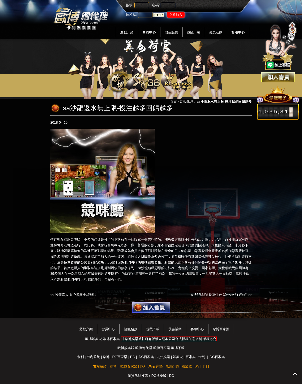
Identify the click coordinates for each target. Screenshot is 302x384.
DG (132, 357)
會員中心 (149, 32)
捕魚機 (176, 256)
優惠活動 (216, 32)
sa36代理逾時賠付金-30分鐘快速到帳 (219, 295)
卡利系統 (93, 357)
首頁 (173, 101)
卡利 (80, 357)
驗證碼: (131, 15)
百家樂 (191, 357)
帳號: (129, 5)
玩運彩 (112, 262)
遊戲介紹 (127, 32)
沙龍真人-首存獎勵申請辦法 (75, 295)
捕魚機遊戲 (172, 239)
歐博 (106, 357)
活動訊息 (186, 101)
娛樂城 (178, 357)
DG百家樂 (119, 357)
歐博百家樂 (221, 329)
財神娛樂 (63, 251)
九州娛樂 (163, 357)
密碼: (156, 5)
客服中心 (238, 32)
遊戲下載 (193, 32)
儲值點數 (171, 32)
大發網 (223, 268)
